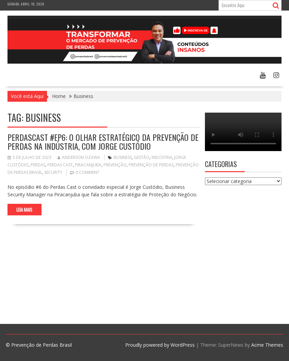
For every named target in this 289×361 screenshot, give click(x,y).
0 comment (87, 172)
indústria (161, 157)
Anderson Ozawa (79, 157)
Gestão (141, 157)
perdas (38, 165)
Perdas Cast (60, 165)
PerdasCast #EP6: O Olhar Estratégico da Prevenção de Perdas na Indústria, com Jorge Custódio (102, 141)
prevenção (115, 165)
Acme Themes (267, 345)
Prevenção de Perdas (151, 165)
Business (123, 157)
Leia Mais (24, 209)
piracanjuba (88, 165)
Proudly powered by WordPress (160, 345)
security (53, 172)
